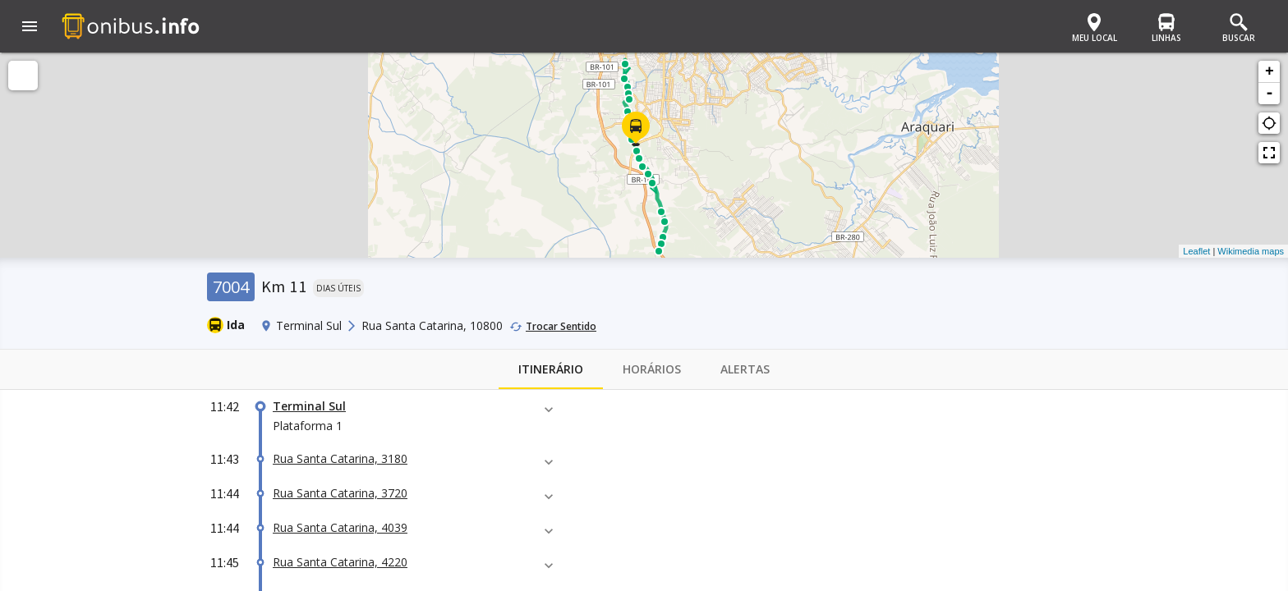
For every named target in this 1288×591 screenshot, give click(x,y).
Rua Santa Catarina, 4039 (340, 527)
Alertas (745, 369)
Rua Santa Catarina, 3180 (340, 458)
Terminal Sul (309, 406)
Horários (652, 369)
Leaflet (1196, 251)
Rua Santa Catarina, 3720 (340, 493)
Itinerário (551, 369)
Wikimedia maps (1250, 251)
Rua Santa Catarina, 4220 (340, 562)
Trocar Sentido (561, 326)
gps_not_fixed (1269, 123)
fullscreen (1269, 153)
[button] (29, 28)
